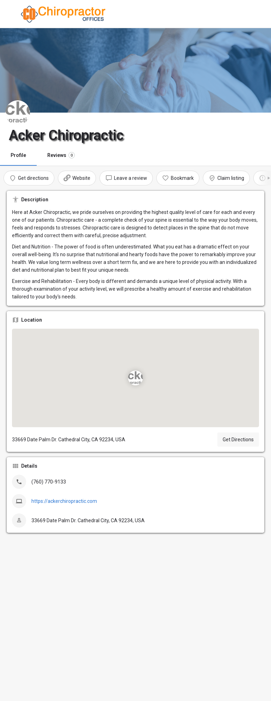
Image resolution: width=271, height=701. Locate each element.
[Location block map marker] (135, 378)
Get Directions (238, 439)
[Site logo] (64, 14)
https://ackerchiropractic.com (64, 501)
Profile (18, 155)
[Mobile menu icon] (12, 14)
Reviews (61, 155)
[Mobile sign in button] (259, 13)
